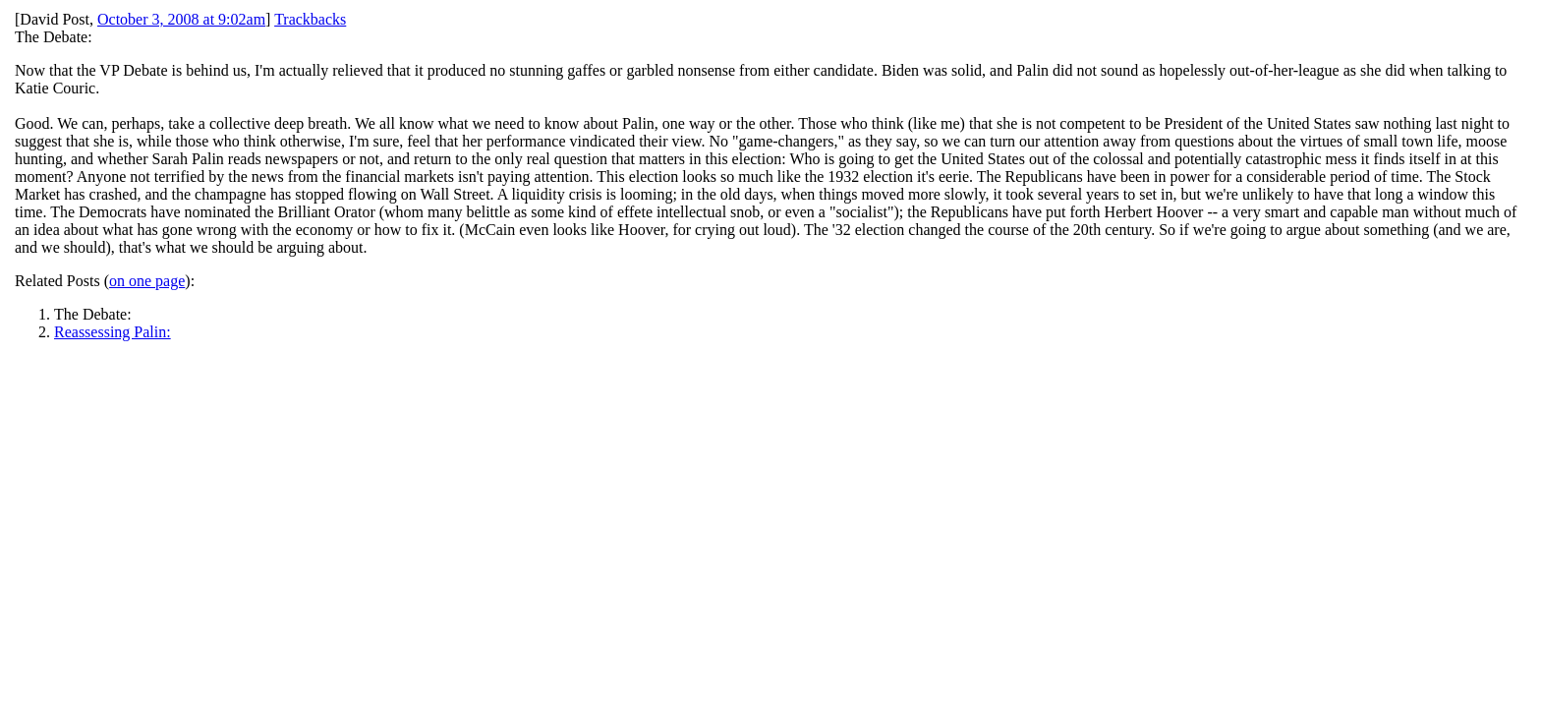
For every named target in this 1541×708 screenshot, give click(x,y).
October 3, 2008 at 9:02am (181, 19)
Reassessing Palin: (112, 332)
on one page (147, 280)
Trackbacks (310, 19)
